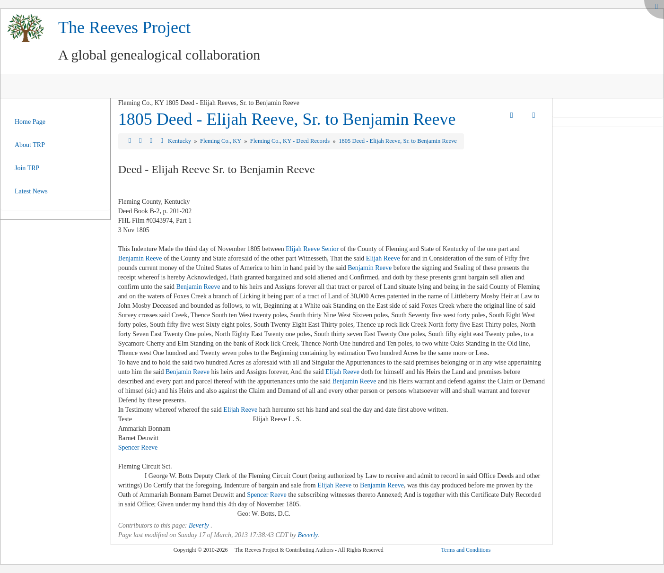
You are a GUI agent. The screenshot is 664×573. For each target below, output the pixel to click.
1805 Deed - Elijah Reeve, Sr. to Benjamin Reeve (287, 119)
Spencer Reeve (138, 447)
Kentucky (180, 141)
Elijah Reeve (383, 258)
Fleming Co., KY (221, 141)
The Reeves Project (124, 27)
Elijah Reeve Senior (312, 248)
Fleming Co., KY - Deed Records (291, 141)
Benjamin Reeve (140, 258)
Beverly (199, 525)
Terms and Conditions (465, 550)
